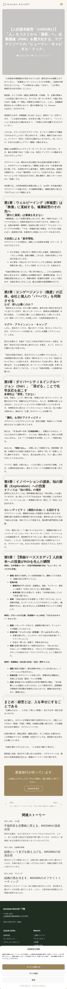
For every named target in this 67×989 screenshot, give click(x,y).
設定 (33, 980)
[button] (61, 4)
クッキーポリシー (25, 985)
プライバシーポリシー (39, 985)
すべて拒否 (33, 973)
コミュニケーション (42, 55)
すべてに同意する (33, 967)
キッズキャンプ (9, 939)
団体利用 (6, 935)
